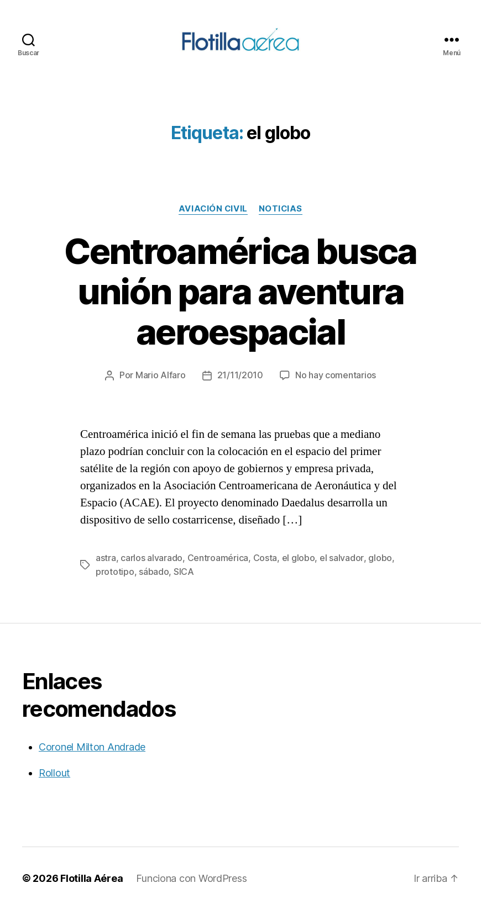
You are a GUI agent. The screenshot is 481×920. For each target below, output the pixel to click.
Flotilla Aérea (91, 889)
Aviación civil (212, 220)
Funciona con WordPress (191, 889)
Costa (265, 569)
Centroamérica (218, 569)
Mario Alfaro (160, 387)
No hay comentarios (335, 387)
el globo (298, 569)
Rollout (54, 783)
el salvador (341, 569)
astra (106, 569)
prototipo (115, 582)
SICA (184, 582)
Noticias (281, 220)
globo (379, 569)
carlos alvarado (151, 569)
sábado (154, 582)
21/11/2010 (240, 387)
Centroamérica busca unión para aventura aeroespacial (240, 302)
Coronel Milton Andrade (92, 757)
